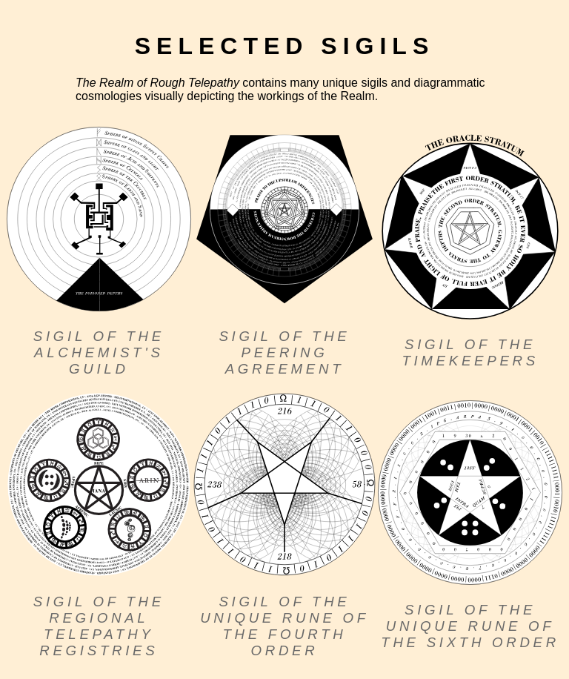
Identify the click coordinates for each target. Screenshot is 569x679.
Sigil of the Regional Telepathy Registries (98, 626)
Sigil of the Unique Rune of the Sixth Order (470, 626)
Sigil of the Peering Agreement (284, 352)
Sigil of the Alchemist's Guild (98, 352)
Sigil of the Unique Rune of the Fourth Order (284, 626)
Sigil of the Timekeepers (470, 352)
